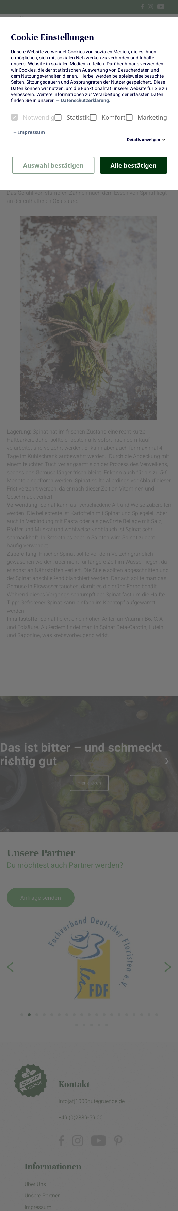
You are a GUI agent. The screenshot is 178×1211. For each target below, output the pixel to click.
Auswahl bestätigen (53, 165)
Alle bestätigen (134, 165)
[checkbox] (14, 117)
